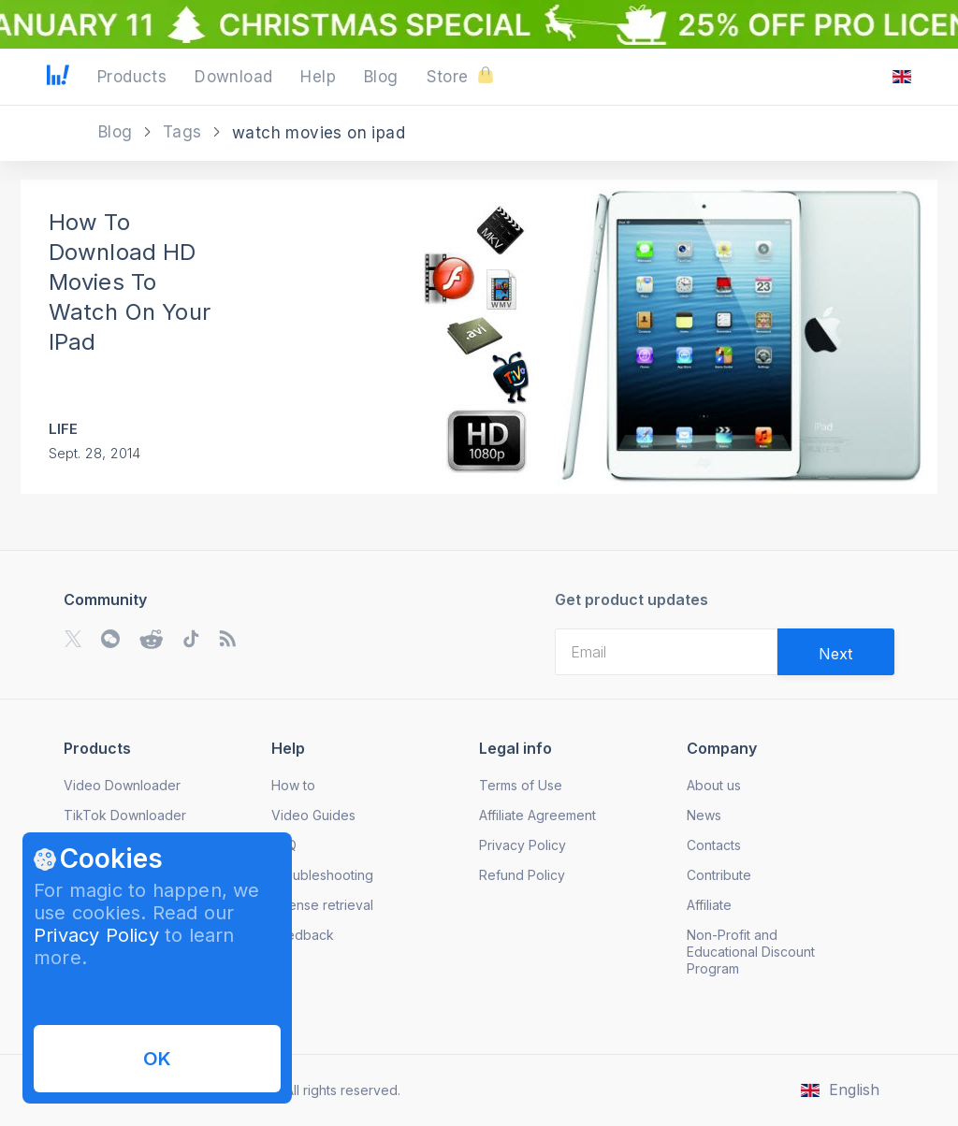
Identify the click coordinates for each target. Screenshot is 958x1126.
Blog (118, 132)
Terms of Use (520, 785)
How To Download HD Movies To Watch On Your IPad (130, 282)
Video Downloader (122, 785)
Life (64, 429)
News (704, 815)
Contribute (719, 875)
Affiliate (709, 905)
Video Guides (313, 815)
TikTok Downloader (125, 815)
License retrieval (322, 905)
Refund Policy (522, 875)
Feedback (302, 935)
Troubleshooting (322, 875)
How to (293, 785)
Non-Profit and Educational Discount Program (751, 951)
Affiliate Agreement (537, 815)
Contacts (714, 845)
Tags (185, 132)
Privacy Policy (96, 935)
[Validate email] (835, 651)
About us (714, 785)
